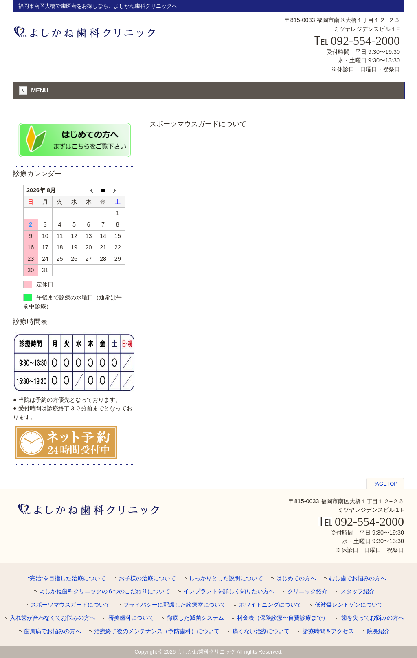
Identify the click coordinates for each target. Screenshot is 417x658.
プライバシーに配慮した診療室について (174, 605)
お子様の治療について (147, 578)
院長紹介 (378, 631)
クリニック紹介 (307, 591)
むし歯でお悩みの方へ (357, 578)
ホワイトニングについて (270, 605)
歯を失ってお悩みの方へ (372, 618)
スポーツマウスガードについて (70, 605)
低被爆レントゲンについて (349, 605)
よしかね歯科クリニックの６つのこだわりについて (104, 591)
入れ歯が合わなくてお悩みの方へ (52, 618)
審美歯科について (131, 618)
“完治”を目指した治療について (66, 578)
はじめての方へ (296, 578)
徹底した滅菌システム (195, 618)
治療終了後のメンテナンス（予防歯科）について (156, 631)
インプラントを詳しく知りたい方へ (228, 591)
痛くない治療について (261, 631)
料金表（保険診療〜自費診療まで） (282, 618)
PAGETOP (385, 484)
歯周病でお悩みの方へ (52, 631)
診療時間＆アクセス (328, 631)
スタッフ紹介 (357, 591)
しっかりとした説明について (226, 578)
